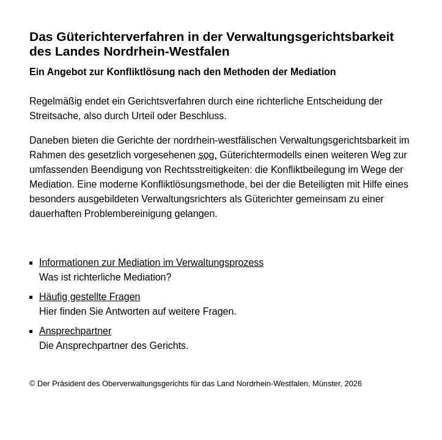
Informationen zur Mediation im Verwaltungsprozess (151, 262)
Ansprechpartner (75, 331)
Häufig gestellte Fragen (89, 297)
